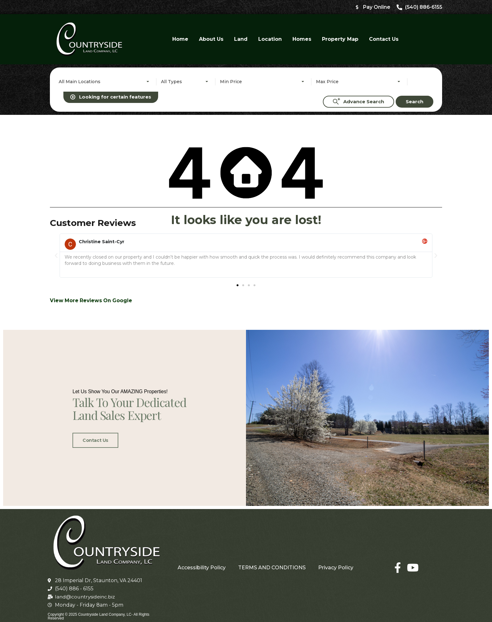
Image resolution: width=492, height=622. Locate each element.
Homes (301, 39)
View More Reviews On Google (92, 225)
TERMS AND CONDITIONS (272, 563)
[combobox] (105, 82)
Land (241, 39)
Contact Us (383, 39)
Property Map (340, 39)
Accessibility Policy (202, 563)
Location (270, 39)
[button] (56, 180)
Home (180, 39)
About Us (211, 39)
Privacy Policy (335, 563)
